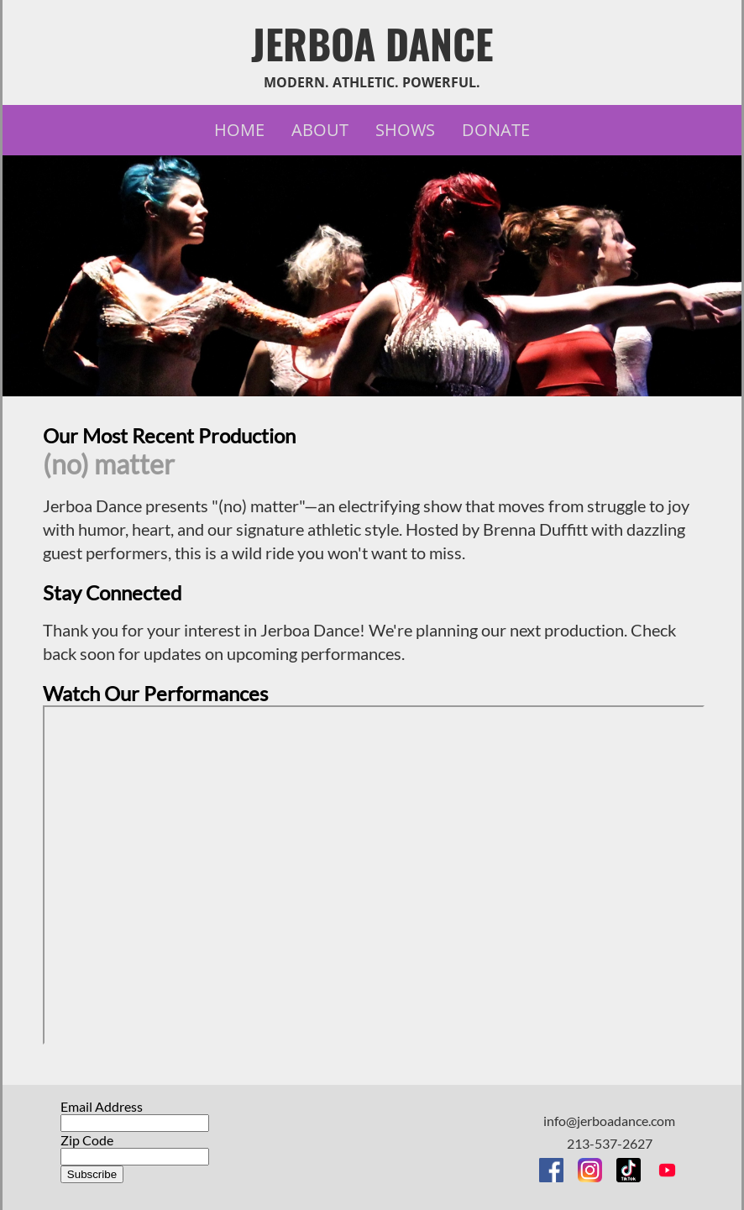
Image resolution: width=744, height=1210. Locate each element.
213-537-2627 (609, 1143)
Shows (405, 129)
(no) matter (109, 464)
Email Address (101, 1106)
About (319, 129)
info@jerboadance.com (609, 1121)
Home (239, 129)
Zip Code (86, 1140)
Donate (496, 129)
